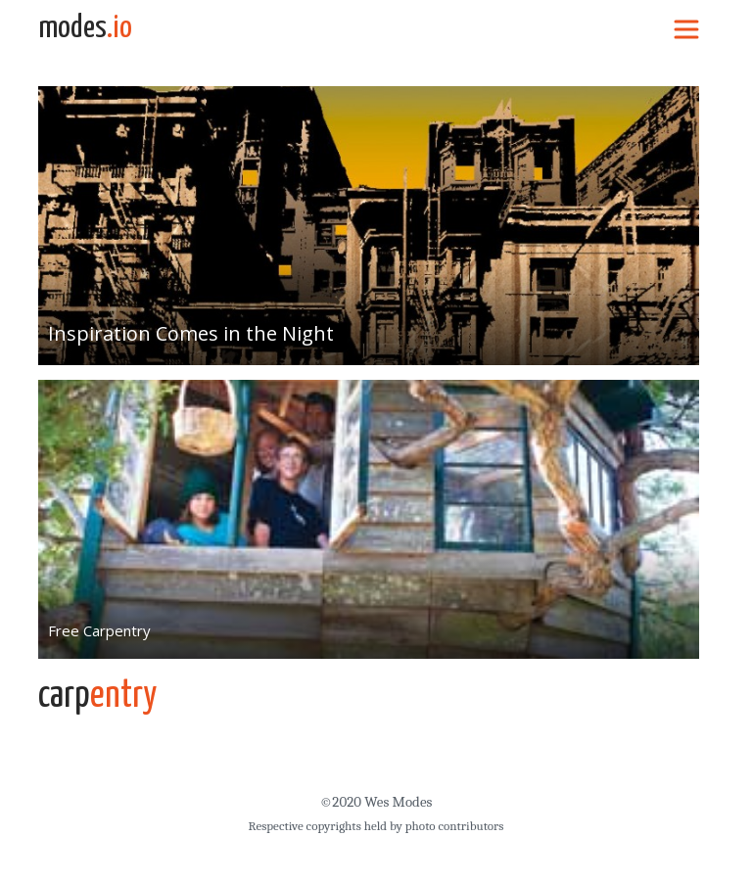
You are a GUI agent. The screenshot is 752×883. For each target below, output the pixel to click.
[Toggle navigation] (686, 28)
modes (85, 28)
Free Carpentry (99, 630)
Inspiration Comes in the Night (191, 333)
